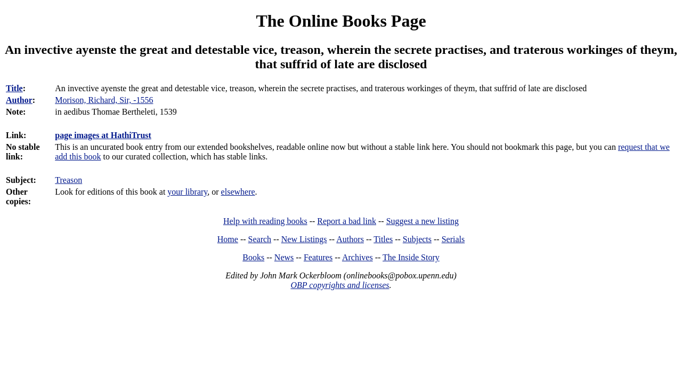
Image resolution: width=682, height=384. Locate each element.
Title (14, 88)
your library (187, 191)
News (284, 257)
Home (227, 239)
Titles (383, 239)
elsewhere (238, 191)
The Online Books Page (341, 20)
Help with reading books (265, 221)
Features (318, 257)
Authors (350, 239)
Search (260, 239)
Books (253, 257)
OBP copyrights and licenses (339, 285)
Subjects (417, 239)
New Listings (304, 239)
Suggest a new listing (422, 221)
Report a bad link (346, 221)
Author (19, 100)
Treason (68, 180)
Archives (357, 257)
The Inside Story (411, 257)
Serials (453, 239)
